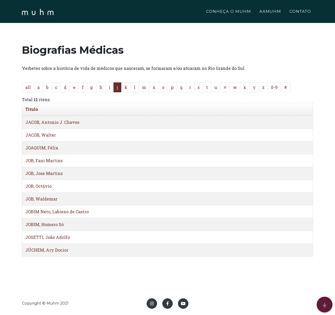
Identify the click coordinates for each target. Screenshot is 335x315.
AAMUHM (270, 12)
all (28, 87)
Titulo (31, 109)
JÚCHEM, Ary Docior (46, 250)
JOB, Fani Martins (44, 160)
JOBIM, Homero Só (44, 224)
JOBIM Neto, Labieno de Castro (57, 211)
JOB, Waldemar (41, 199)
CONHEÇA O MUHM (228, 12)
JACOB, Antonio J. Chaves (52, 122)
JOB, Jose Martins (44, 173)
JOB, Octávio (38, 186)
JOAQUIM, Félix (41, 147)
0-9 (274, 87)
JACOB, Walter (40, 135)
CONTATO (300, 12)
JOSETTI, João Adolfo (47, 237)
